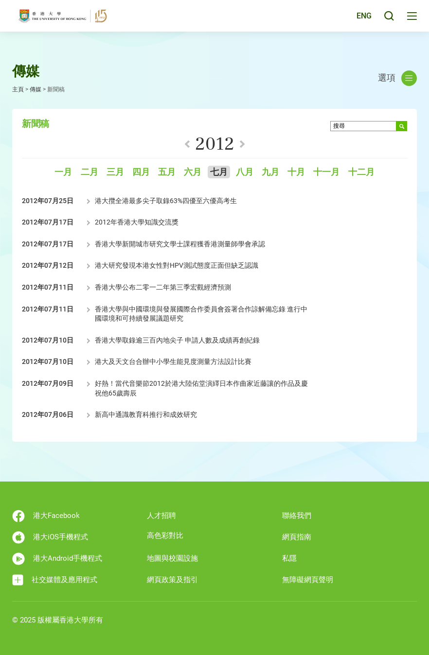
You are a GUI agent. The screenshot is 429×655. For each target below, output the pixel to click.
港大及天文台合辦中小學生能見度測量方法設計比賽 (173, 361)
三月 (115, 172)
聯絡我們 (296, 515)
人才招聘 (161, 515)
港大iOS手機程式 (50, 537)
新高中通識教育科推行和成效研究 (146, 414)
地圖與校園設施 (172, 558)
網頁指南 (296, 537)
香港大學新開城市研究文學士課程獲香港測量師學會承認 (180, 244)
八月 (244, 172)
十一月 (326, 172)
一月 (63, 172)
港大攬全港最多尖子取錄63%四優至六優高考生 (166, 201)
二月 (89, 172)
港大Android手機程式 (57, 558)
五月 (167, 172)
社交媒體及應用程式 (54, 580)
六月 (192, 172)
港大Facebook (46, 516)
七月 (219, 172)
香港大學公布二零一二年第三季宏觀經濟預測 (163, 287)
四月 (141, 172)
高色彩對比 (165, 535)
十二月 (361, 172)
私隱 (289, 558)
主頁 (18, 89)
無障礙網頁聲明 (307, 579)
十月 (296, 172)
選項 (397, 78)
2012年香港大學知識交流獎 (137, 222)
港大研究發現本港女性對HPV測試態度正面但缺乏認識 (176, 265)
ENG (362, 21)
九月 (270, 172)
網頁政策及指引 (172, 579)
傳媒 (35, 89)
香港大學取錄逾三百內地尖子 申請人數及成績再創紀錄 (177, 340)
